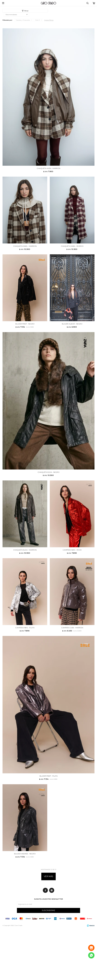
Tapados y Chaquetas (23, 20)
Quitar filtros (48, 20)
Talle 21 (37, 20)
